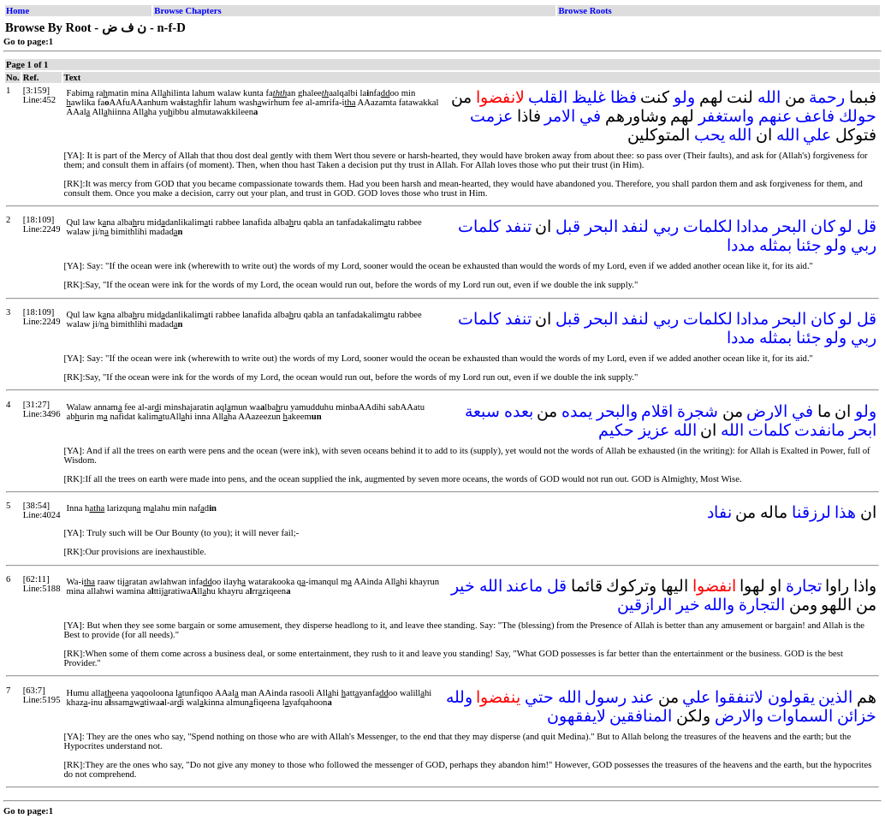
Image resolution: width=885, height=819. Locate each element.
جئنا (809, 245)
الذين (835, 697)
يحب (709, 135)
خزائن (856, 716)
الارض (766, 411)
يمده (576, 411)
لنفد (635, 226)
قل (866, 226)
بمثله (775, 245)
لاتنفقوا (739, 697)
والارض (739, 716)
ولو (684, 97)
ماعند (524, 586)
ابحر (862, 430)
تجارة (804, 586)
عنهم (775, 116)
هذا (845, 512)
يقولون (791, 697)
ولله (459, 697)
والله (719, 605)
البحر (789, 226)
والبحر (617, 411)
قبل (567, 226)
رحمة (827, 97)
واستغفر (726, 116)
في (590, 116)
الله (769, 97)
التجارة (762, 605)
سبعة (482, 411)
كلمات (479, 226)
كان (823, 226)
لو (845, 226)
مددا (741, 245)
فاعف (815, 116)
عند (642, 697)
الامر (559, 116)
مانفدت (819, 430)
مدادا (752, 226)
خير (463, 586)
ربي (666, 226)
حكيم (616, 430)
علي (817, 135)
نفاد (719, 512)
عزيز (654, 430)
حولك (857, 116)
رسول (606, 697)
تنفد (518, 226)
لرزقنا (811, 512)
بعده (518, 411)
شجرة (697, 411)
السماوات (800, 716)
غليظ (589, 97)
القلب (547, 97)
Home (17, 10)
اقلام (657, 411)
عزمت (491, 116)
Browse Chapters (187, 10)
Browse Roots (584, 10)
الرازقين (644, 605)
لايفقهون (576, 716)
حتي (539, 697)
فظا (623, 97)
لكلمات (708, 226)
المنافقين (640, 716)
